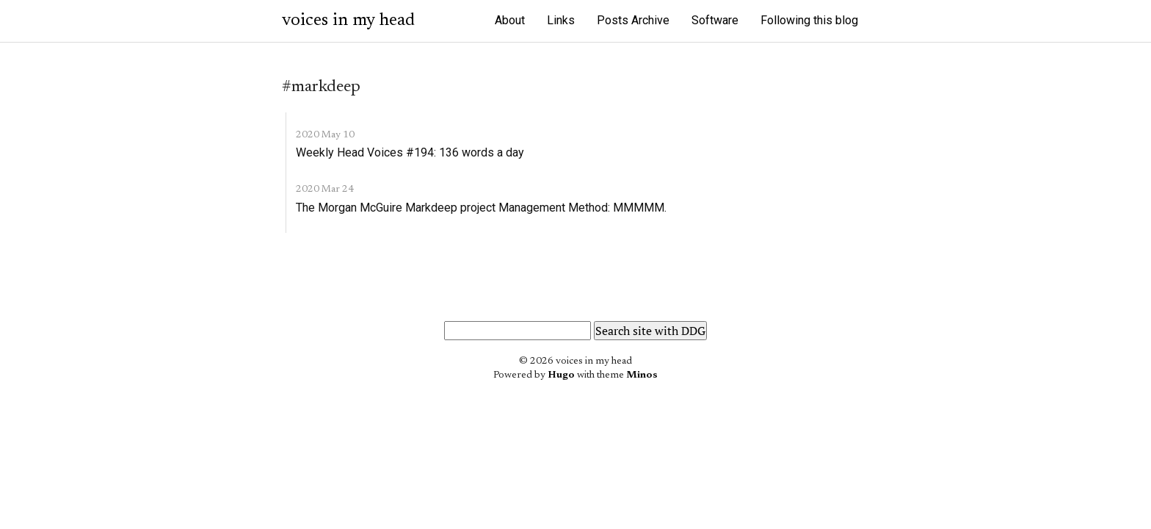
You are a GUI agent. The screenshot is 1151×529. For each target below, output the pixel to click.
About (510, 20)
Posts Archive (633, 20)
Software (714, 20)
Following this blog (809, 20)
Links (561, 20)
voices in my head (348, 20)
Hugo (561, 375)
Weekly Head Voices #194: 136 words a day (410, 152)
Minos (642, 375)
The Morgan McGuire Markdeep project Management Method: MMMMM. (481, 208)
